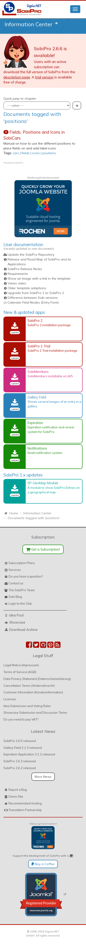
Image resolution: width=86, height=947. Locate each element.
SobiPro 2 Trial (39, 346)
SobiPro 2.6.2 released (19, 768)
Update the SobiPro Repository (31, 254)
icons (36, 153)
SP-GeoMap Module (43, 483)
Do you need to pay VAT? (20, 719)
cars (16, 153)
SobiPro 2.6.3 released (19, 761)
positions (49, 153)
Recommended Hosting (25, 803)
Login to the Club (20, 603)
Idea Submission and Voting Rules (27, 706)
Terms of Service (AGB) (19, 672)
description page (16, 77)
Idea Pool (16, 615)
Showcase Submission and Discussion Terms (35, 712)
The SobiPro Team (21, 590)
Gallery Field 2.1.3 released (22, 747)
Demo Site (15, 796)
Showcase (17, 622)
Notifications (37, 448)
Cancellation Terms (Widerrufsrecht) (29, 685)
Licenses (9, 699)
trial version (44, 77)
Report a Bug (17, 789)
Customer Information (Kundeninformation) (33, 692)
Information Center (29, 24)
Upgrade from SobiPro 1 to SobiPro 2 (36, 293)
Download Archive (23, 629)
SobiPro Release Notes (25, 269)
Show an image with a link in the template (39, 278)
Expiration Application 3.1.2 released (29, 754)
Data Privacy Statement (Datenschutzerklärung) (37, 679)
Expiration (35, 423)
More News (43, 777)
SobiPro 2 (35, 320)
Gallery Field (37, 397)
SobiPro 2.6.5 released (19, 741)
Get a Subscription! (43, 549)
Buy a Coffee (43, 864)
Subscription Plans (21, 563)
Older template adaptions (27, 288)
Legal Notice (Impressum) (21, 665)
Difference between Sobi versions (33, 298)
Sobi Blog (15, 596)
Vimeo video (17, 283)
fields (26, 153)
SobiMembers (38, 371)
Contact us (15, 583)
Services (14, 570)
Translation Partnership (25, 810)
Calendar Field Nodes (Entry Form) (33, 302)
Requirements (18, 274)
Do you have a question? (25, 576)
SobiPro (19, 162)
